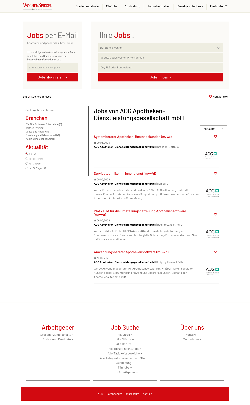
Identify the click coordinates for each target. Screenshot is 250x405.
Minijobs (111, 6)
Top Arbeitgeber (158, 6)
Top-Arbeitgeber (123, 372)
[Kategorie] (157, 47)
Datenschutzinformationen (41, 59)
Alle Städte (123, 339)
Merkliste (216, 6)
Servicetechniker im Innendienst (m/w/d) (125, 173)
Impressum (132, 393)
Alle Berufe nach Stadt (123, 348)
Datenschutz (114, 393)
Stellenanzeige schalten (56, 334)
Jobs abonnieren (51, 77)
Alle (123, 334)
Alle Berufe (123, 344)
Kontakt (190, 334)
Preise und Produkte (57, 339)
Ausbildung (132, 6)
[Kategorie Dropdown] (219, 46)
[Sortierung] (210, 128)
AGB (100, 393)
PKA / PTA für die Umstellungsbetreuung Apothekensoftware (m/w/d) (140, 213)
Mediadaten (191, 339)
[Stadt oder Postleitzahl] (160, 67)
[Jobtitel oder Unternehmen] (160, 57)
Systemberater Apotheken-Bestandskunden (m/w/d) (133, 136)
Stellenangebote (87, 6)
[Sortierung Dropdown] (221, 128)
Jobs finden (159, 77)
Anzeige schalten (189, 6)
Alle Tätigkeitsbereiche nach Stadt (124, 358)
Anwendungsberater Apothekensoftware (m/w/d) (131, 252)
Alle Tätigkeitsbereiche (124, 353)
